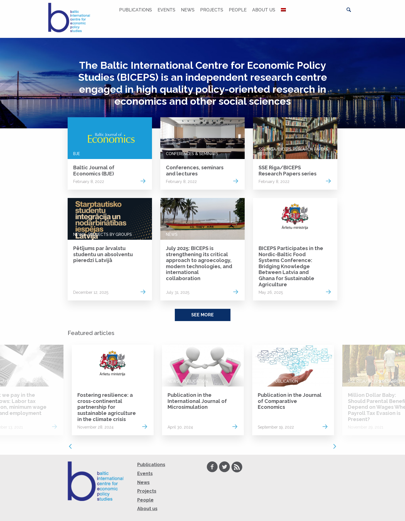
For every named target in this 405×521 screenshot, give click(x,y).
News (188, 10)
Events (166, 10)
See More (202, 314)
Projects (211, 10)
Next (335, 446)
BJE (76, 153)
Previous (70, 446)
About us (263, 10)
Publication (195, 381)
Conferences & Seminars (192, 153)
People (238, 10)
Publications (135, 10)
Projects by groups (110, 234)
